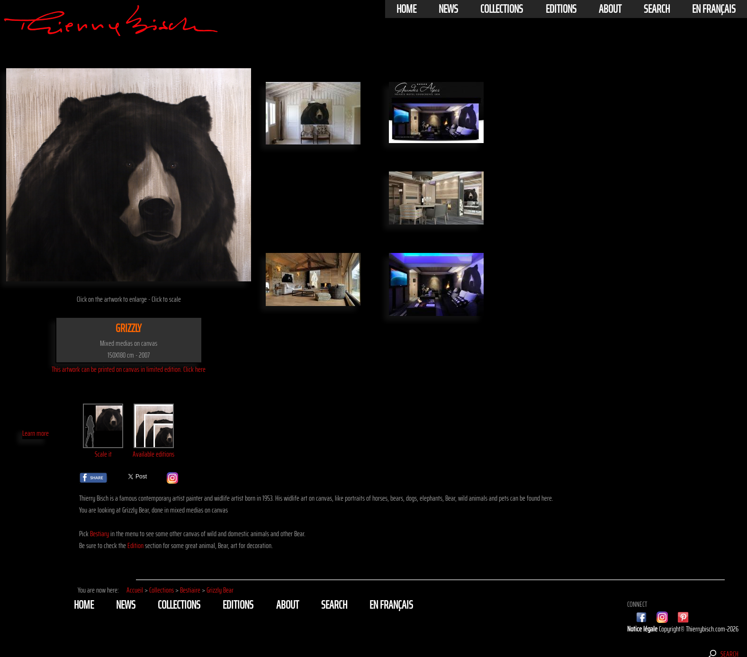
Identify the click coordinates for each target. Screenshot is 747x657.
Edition (135, 545)
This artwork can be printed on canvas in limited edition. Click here (129, 369)
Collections (501, 9)
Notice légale (643, 629)
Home (406, 9)
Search (657, 9)
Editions (561, 9)
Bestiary (99, 534)
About (610, 9)
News (448, 9)
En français (714, 9)
